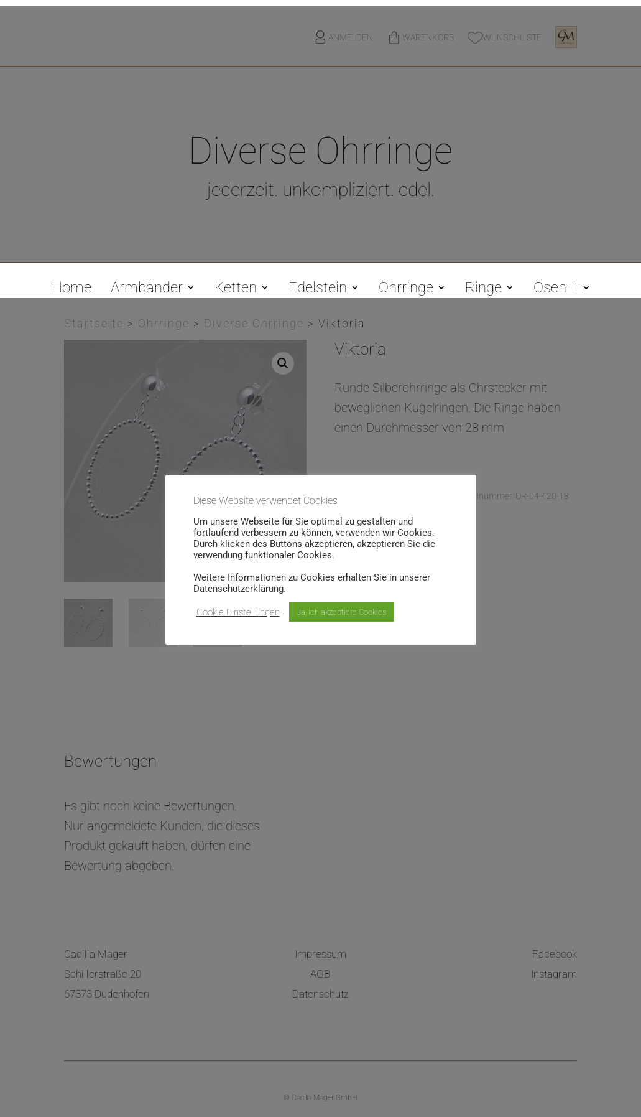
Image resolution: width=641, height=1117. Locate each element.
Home (71, 289)
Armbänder (147, 289)
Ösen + (555, 289)
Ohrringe (406, 289)
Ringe (483, 289)
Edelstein (317, 289)
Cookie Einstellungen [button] (238, 612)
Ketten (235, 289)
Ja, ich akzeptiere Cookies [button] (341, 612)
